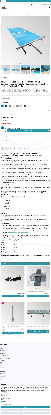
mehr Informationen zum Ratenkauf (12, 128)
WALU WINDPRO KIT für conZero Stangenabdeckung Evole (37, 326)
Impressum (2, 352)
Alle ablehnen (25, 413)
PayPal (4, 401)
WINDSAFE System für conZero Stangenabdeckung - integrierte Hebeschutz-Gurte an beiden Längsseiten (36, 291)
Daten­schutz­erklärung (33, 390)
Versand (2, 378)
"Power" (3, 192)
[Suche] (39, 1)
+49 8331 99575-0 (46, 5)
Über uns (2, 362)
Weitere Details (24, 148)
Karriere (2, 360)
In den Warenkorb (36, 130)
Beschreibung (5, 148)
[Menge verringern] (5, 131)
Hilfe (1, 380)
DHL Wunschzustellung (8, 400)
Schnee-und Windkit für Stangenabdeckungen (18, 232)
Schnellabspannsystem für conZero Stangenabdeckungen (12, 290)
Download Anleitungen (35, 148)
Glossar (1, 363)
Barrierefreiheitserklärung (6, 358)
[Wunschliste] (43, 1)
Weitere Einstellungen (6, 404)
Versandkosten (12, 140)
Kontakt (2, 350)
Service (3, 1)
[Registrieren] (32, 1)
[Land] (37, 1)
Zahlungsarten (3, 376)
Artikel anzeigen (41, 331)
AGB (1, 348)
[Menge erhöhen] (5, 130)
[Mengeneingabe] (2, 130)
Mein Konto (2, 373)
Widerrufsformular (4, 355)
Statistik (5, 395)
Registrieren (3, 371)
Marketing (5, 397)
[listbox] (38, 278)
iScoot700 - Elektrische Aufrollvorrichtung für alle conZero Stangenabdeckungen (12, 327)
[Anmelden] (25, 1)
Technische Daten (14, 148)
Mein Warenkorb (4, 375)
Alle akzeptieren (25, 407)
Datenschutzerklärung (5, 357)
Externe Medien (6, 398)
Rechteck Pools (4, 161)
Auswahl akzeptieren (25, 410)
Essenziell (5, 394)
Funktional (5, 403)
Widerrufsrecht (3, 353)
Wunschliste (4, 136)
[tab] (5, 149)
